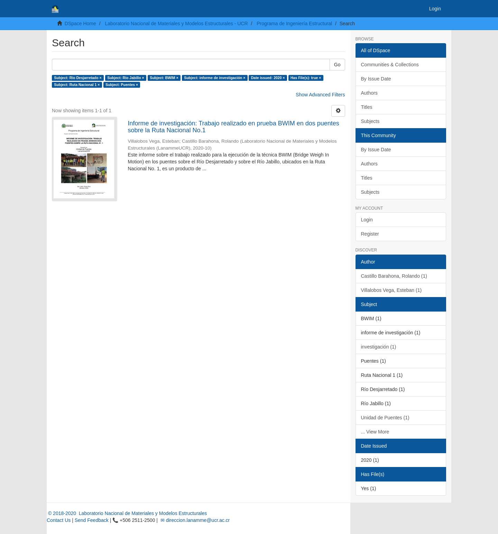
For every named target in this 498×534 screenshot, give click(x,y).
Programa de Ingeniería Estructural (294, 23)
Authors (369, 93)
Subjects (370, 121)
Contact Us (59, 520)
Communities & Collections (390, 64)
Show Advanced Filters (320, 94)
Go (337, 64)
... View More (375, 432)
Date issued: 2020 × (268, 78)
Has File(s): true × (305, 78)
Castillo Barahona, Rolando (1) (394, 276)
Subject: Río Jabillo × (125, 78)
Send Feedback (92, 520)
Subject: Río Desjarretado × (77, 78)
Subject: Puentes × (121, 85)
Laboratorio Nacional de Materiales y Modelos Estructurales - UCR (176, 23)
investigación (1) (378, 347)
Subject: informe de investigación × (214, 78)
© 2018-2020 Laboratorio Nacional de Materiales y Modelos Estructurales (127, 513)
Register (370, 234)
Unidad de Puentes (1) (385, 417)
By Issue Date (376, 79)
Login (367, 219)
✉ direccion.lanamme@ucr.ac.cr (194, 520)
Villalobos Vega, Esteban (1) (391, 290)
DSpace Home (80, 23)
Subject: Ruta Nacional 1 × (77, 85)
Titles (366, 107)
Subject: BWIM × (164, 78)
